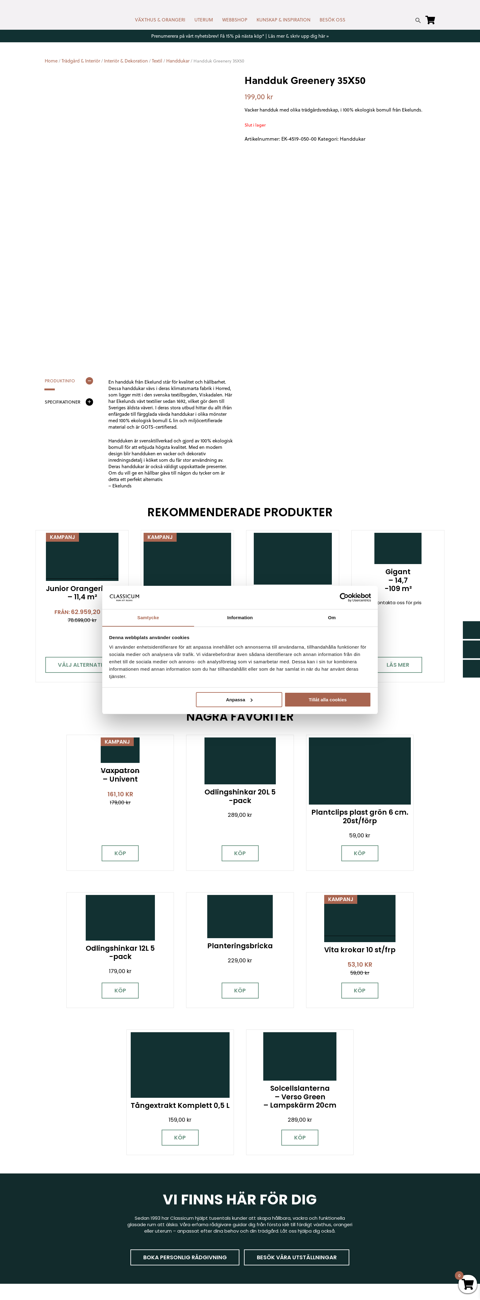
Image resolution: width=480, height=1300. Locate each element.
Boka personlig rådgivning (185, 1105)
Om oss (253, 1243)
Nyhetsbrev (258, 1189)
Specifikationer (63, 402)
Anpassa (239, 699)
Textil (157, 61)
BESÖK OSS (332, 20)
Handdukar (177, 61)
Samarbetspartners (367, 1214)
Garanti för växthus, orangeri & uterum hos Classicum (388, 1192)
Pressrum (355, 1240)
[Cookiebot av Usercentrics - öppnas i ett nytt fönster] (344, 597)
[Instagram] (70, 1217)
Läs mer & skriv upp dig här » (298, 36)
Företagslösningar (265, 1207)
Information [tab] (240, 617)
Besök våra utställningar (297, 1105)
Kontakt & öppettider (269, 1180)
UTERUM (203, 20)
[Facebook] (49, 1217)
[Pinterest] (92, 1217)
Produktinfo (60, 381)
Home (51, 61)
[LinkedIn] (113, 1217)
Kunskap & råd (261, 1225)
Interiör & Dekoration (126, 61)
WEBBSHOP (234, 20)
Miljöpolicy (356, 1180)
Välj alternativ (82, 665)
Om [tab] (332, 617)
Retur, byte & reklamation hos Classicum (291, 1252)
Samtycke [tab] (148, 617)
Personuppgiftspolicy (369, 1249)
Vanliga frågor (261, 1234)
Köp (93, 839)
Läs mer (398, 665)
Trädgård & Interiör (81, 61)
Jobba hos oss (361, 1222)
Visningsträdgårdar (366, 1205)
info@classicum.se (163, 1212)
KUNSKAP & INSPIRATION (283, 20)
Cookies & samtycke (268, 1198)
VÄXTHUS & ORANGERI (160, 20)
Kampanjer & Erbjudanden (374, 1231)
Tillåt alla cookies (328, 699)
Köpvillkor (255, 1216)
